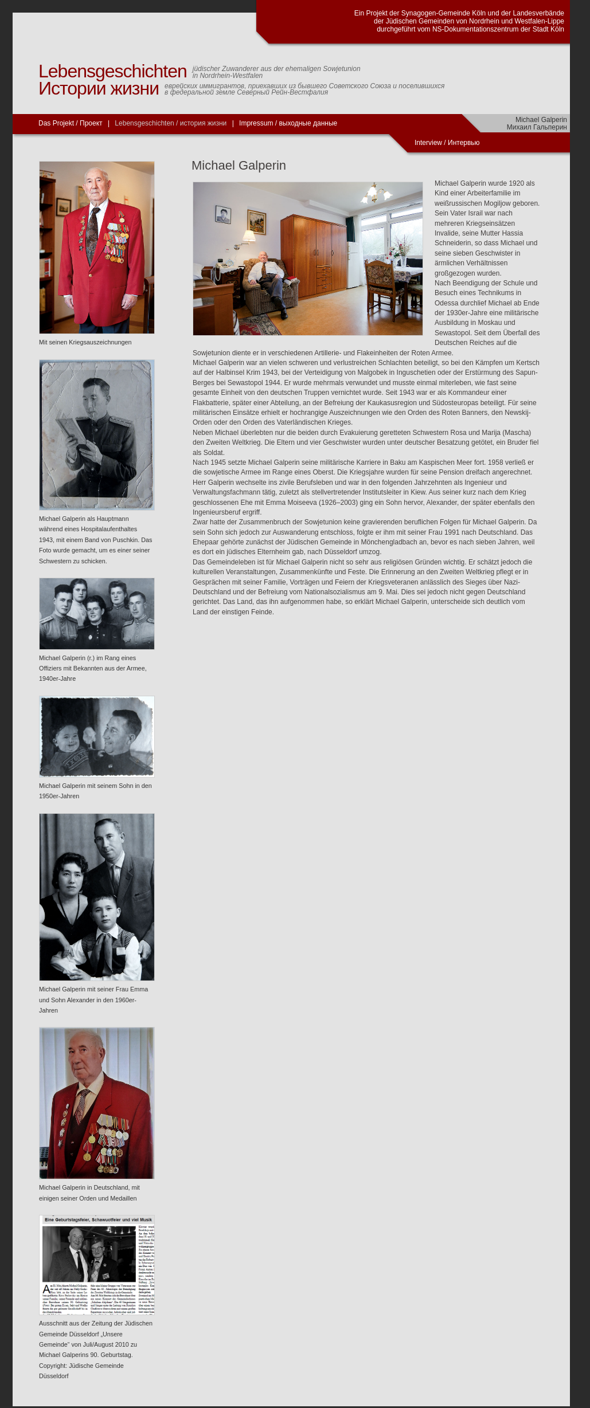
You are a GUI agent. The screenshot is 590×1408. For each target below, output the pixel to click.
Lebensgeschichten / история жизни (170, 123)
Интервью (464, 143)
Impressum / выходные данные (288, 123)
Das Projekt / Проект (70, 123)
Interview (429, 143)
